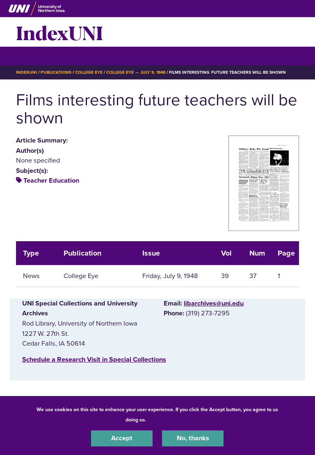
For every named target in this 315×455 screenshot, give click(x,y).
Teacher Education (51, 181)
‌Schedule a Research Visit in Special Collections (94, 359)
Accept (121, 438)
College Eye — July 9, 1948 (135, 72)
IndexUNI (59, 32)
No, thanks (193, 438)
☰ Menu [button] (30, 55)
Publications (56, 72)
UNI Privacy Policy (168, 420)
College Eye (89, 72)
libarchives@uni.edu (214, 303)
